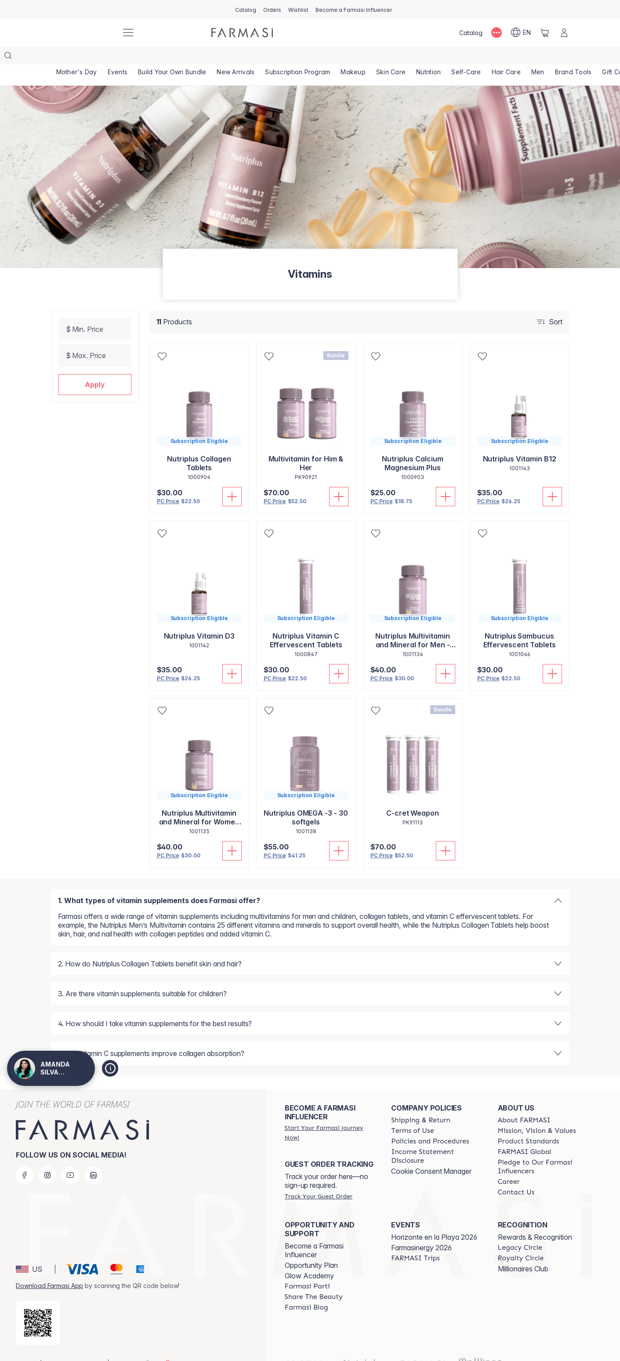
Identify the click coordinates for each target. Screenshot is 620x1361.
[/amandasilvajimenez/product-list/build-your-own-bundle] (172, 57)
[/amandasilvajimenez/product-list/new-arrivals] (235, 57)
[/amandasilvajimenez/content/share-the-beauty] (314, 1279)
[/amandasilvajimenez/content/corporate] (524, 1134)
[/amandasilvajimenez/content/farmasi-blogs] (306, 1289)
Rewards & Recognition (535, 1219)
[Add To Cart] (232, 479)
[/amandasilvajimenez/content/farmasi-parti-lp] (307, 1268)
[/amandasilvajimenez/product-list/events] (117, 57)
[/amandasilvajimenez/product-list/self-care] (466, 57)
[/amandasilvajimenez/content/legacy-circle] (520, 1230)
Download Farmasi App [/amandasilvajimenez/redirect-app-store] (49, 1268)
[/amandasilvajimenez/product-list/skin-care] (391, 57)
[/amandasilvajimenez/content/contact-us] (516, 1174)
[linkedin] (93, 1157)
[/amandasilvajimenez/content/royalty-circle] (521, 1240)
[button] (94, 366)
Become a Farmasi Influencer (314, 1232)
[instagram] (47, 1157)
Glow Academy (309, 1258)
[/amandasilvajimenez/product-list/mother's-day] (76, 57)
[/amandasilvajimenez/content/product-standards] (528, 1123)
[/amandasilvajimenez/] (81, 32)
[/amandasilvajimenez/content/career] (509, 1164)
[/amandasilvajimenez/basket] (545, 32)
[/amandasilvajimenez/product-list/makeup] (353, 57)
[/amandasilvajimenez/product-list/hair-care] (506, 57)
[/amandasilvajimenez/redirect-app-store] (38, 1305)
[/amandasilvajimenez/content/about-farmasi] (524, 1102)
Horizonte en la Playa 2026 (434, 1219)
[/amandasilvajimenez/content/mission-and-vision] (537, 1113)
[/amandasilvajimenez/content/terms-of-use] (412, 1113)
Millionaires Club (523, 1251)
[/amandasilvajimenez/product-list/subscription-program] (297, 57)
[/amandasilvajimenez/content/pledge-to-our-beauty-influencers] (543, 1149)
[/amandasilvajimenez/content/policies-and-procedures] (430, 1123)
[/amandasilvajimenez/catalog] (246, 9)
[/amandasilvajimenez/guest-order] (318, 1178)
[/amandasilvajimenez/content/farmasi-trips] (415, 1240)
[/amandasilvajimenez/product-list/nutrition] (428, 57)
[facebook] (24, 1157)
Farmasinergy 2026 (421, 1230)
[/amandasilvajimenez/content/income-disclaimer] (436, 1138)
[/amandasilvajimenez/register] (272, 9)
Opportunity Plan (311, 1247)
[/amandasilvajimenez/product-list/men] (538, 57)
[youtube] (70, 1157)
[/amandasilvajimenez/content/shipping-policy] (420, 1102)
